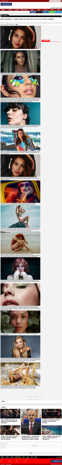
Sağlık (38, 9)
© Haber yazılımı (56, 464)
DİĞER (58, 9)
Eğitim (52, 9)
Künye (57, 7)
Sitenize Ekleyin (8, 464)
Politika (10, 9)
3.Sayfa (45, 9)
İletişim (60, 7)
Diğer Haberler (24, 9)
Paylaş (32, 12)
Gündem (3, 9)
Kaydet (31, 453)
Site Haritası (2, 464)
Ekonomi (17, 9)
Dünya (32, 9)
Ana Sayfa (54, 7)
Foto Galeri (4, 24)
